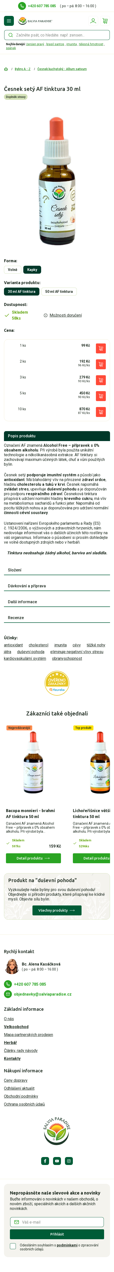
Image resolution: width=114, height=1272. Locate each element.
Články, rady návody (21, 1050)
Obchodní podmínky (21, 1096)
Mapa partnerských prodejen (28, 1034)
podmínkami (67, 1245)
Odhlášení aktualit (19, 1088)
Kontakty (12, 1058)
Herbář (10, 1042)
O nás (9, 1018)
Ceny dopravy (16, 1080)
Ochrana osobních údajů (24, 1104)
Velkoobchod (16, 1026)
